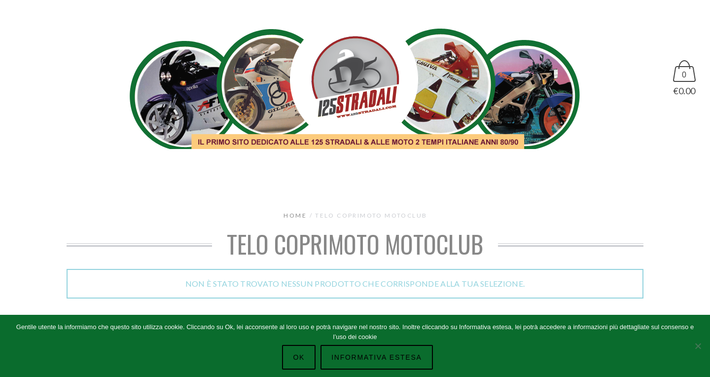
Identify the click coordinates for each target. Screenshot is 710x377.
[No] (698, 346)
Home (295, 215)
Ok (299, 357)
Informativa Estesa (376, 357)
